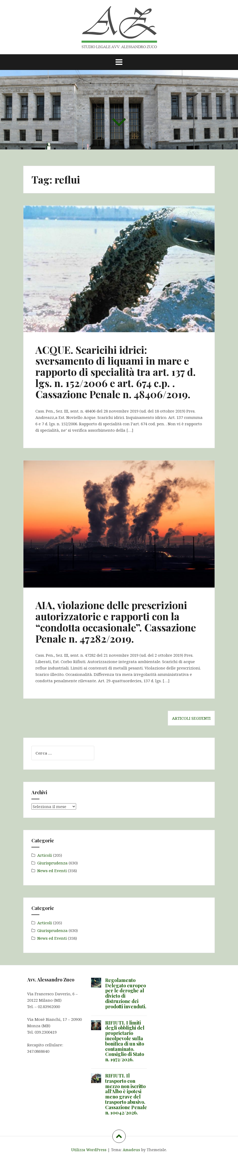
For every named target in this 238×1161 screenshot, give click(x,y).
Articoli (44, 855)
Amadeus (131, 1149)
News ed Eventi (52, 870)
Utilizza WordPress (88, 1149)
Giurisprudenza (52, 862)
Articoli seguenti (191, 718)
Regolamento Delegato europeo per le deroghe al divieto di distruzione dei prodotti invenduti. (125, 993)
